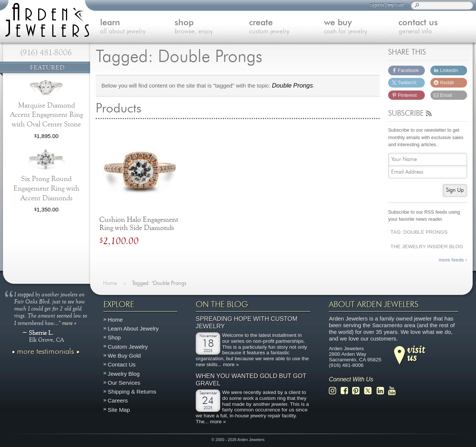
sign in (377, 4)
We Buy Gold (124, 355)
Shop (114, 338)
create (286, 27)
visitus (416, 353)
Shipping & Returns (132, 391)
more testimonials (45, 351)
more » (69, 322)
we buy (361, 27)
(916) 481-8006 (46, 52)
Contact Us (122, 364)
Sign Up (455, 190)
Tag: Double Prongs (418, 232)
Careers (118, 400)
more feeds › (453, 260)
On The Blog (222, 304)
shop (212, 27)
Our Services (124, 382)
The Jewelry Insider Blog (426, 246)
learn (137, 27)
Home (115, 319)
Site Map (119, 410)
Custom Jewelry (128, 347)
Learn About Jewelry (133, 328)
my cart (395, 4)
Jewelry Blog (124, 374)
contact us (436, 27)
